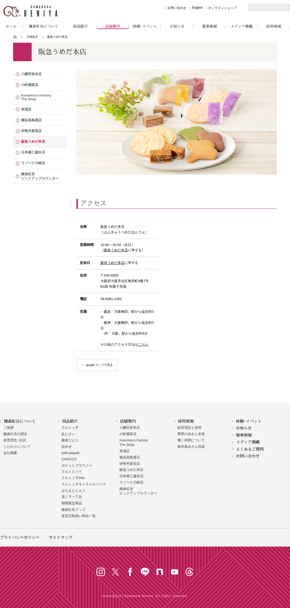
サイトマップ (60, 537)
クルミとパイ (71, 472)
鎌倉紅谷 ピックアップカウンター (38, 179)
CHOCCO (69, 459)
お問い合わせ (176, 8)
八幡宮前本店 (30, 74)
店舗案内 (112, 26)
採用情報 (273, 26)
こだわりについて (17, 446)
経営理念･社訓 (14, 440)
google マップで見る (99, 364)
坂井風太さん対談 (191, 446)
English (197, 7)
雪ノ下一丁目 (71, 497)
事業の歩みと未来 (191, 434)
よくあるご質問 (250, 449)
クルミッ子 (70, 428)
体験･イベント (145, 26)
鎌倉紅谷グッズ (73, 510)
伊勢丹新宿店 (30, 132)
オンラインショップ (222, 8)
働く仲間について (191, 440)
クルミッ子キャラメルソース (83, 484)
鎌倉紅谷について (43, 26)
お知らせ (177, 26)
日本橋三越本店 (32, 155)
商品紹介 (80, 26)
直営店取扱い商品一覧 (78, 516)
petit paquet (70, 453)
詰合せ (66, 446)
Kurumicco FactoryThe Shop (35, 98)
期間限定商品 (71, 503)
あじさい (68, 434)
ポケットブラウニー (76, 465)
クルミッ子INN (72, 478)
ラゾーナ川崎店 (32, 166)
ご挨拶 (8, 428)
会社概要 (10, 453)
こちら (143, 344)
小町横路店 (29, 85)
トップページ (15, 37)
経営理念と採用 (189, 428)
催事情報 (209, 26)
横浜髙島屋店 (30, 121)
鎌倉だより (70, 440)
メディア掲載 (241, 26)
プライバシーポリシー (20, 537)
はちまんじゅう (73, 491)
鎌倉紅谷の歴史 (15, 434)
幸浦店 (26, 110)
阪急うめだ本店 (116, 250)
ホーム (11, 26)
